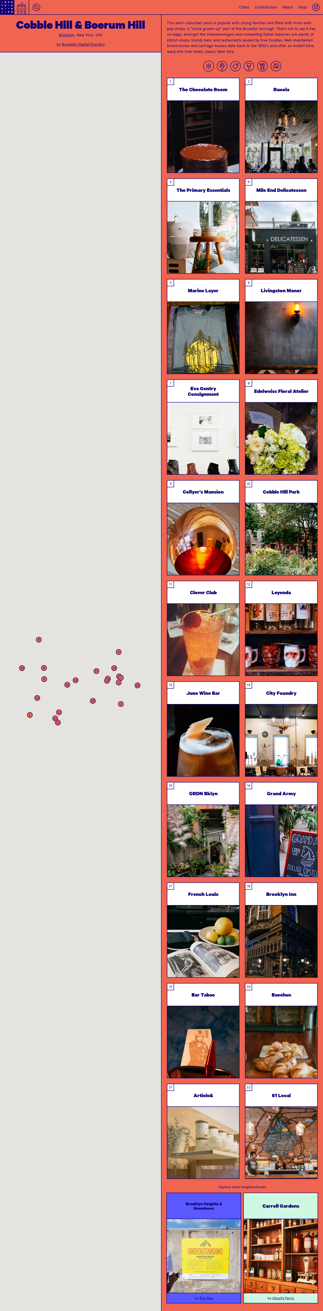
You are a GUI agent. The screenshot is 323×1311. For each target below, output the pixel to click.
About (287, 7)
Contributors (266, 7)
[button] (30, 715)
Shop (302, 7)
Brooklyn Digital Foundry (83, 44)
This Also (206, 1298)
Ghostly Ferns (283, 1298)
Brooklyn (66, 35)
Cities (244, 7)
